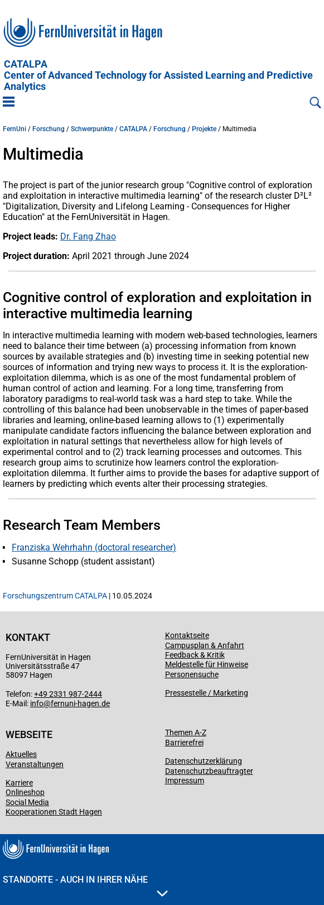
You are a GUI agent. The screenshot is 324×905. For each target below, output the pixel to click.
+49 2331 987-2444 (68, 693)
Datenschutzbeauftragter (209, 771)
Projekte (204, 129)
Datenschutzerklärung (203, 760)
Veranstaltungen (35, 764)
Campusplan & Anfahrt (204, 645)
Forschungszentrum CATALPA (55, 595)
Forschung (48, 129)
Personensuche (192, 674)
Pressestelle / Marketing (206, 692)
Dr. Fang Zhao (88, 236)
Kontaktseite (187, 635)
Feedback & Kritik (195, 654)
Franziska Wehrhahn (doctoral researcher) (94, 547)
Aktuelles (21, 754)
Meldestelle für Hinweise (206, 664)
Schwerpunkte (92, 129)
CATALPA (158, 75)
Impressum (184, 780)
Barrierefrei (184, 742)
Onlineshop (25, 792)
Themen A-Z (185, 732)
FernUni (14, 129)
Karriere (19, 782)
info (36, 703)
